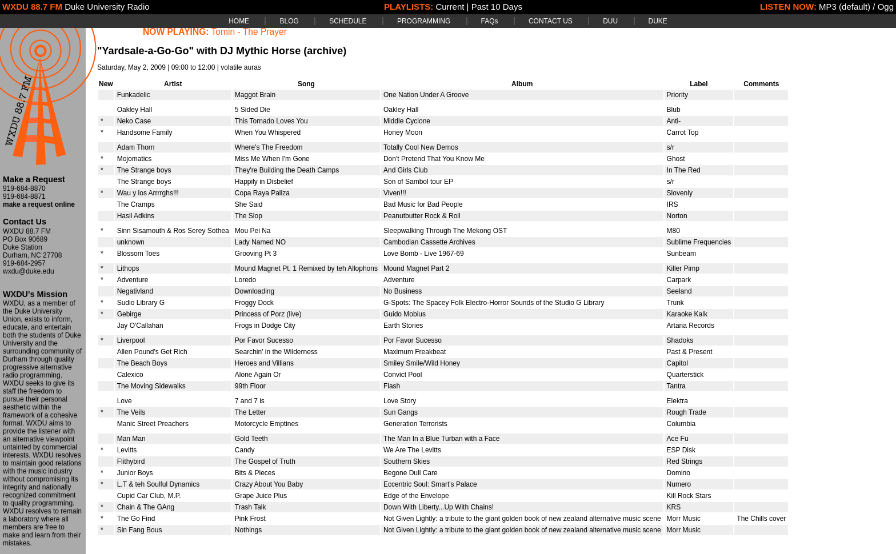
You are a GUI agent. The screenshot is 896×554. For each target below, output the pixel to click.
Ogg (886, 6)
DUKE (658, 21)
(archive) (324, 51)
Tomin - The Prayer (249, 32)
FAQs (489, 21)
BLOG (288, 21)
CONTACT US (551, 21)
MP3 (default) (844, 6)
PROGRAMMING (423, 21)
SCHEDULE (347, 21)
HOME (239, 21)
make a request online (39, 204)
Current (449, 6)
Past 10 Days (496, 6)
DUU (610, 21)
